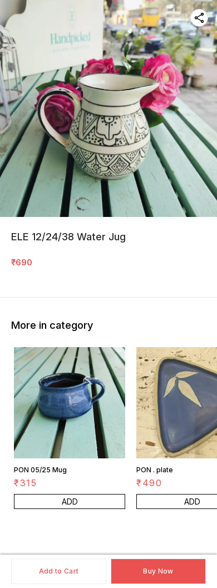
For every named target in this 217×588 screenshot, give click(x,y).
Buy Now (158, 571)
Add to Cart (58, 571)
